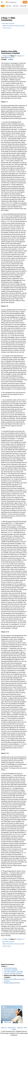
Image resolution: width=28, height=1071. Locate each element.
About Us (3, 1027)
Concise (10, 59)
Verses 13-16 (5, 632)
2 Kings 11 (9, 28)
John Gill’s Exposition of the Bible (13, 972)
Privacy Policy (12, 1027)
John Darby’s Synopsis (10, 968)
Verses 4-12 (4, 306)
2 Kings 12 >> (21, 56)
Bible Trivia (8, 6)
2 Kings (4, 28)
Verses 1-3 (4, 102)
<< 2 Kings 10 (5, 56)
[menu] (2, 2)
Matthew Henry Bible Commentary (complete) (13, 25)
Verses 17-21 (5, 753)
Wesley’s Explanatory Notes (12, 983)
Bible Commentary (10, 23)
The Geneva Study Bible (10, 970)
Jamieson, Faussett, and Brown (13, 973)
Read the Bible (23, 6)
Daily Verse (15, 6)
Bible (3, 23)
